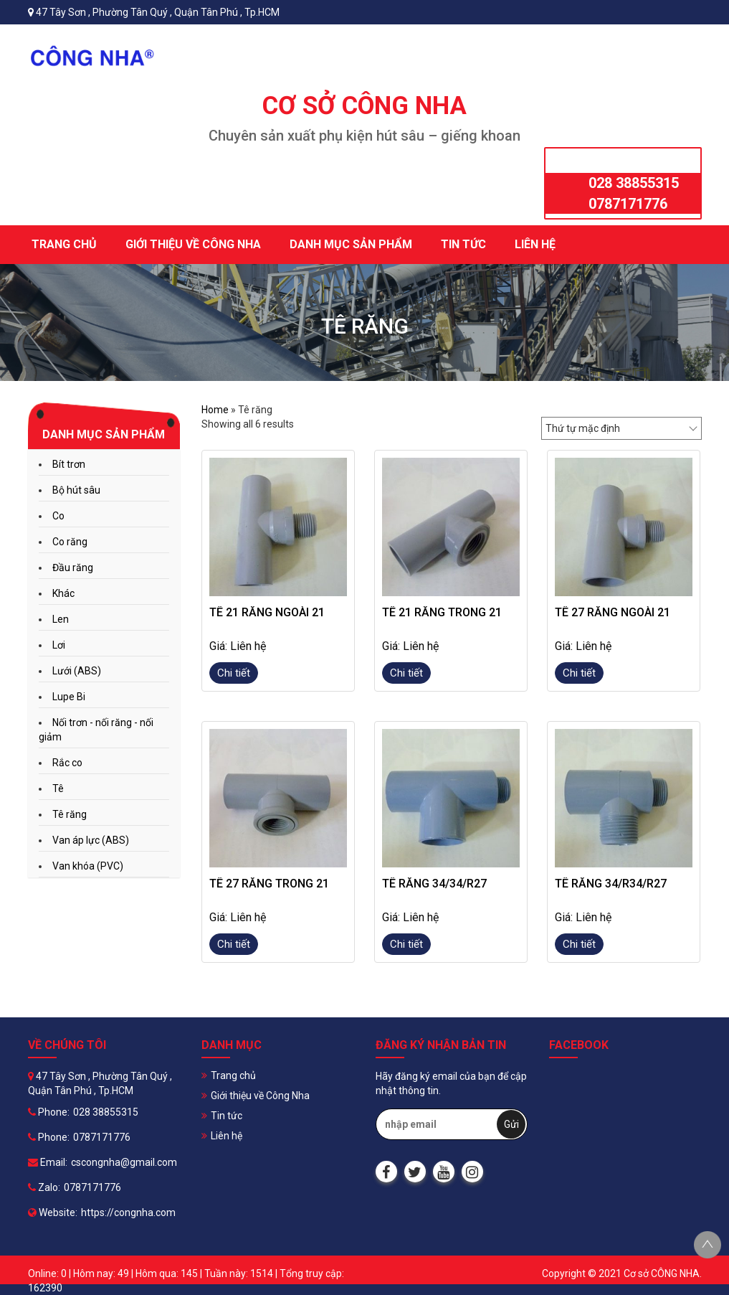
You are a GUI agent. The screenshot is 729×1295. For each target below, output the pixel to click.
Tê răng (69, 814)
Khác (63, 593)
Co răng (69, 541)
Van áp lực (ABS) (90, 840)
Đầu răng (72, 567)
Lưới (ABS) (76, 671)
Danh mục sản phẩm (351, 244)
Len (60, 619)
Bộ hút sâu (76, 490)
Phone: (49, 1112)
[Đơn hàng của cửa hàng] (621, 428)
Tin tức (463, 244)
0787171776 (628, 203)
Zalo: (44, 1187)
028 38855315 (634, 183)
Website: (52, 1212)
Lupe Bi (68, 696)
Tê (58, 788)
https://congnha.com (128, 1212)
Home (215, 409)
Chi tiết (233, 673)
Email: (47, 1162)
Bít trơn (68, 464)
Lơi (58, 645)
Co (58, 516)
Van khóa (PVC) (87, 866)
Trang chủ (64, 244)
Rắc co (67, 762)
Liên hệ (535, 244)
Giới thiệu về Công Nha (193, 244)
